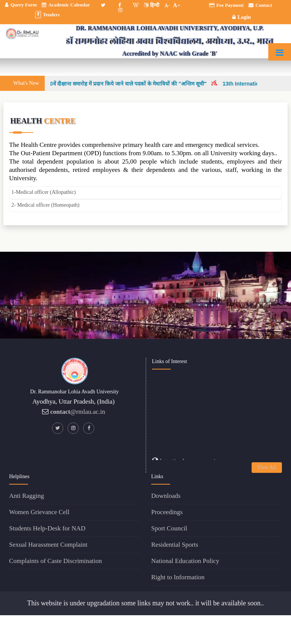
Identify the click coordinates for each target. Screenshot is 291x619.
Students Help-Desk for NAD (47, 528)
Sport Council (169, 528)
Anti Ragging (26, 495)
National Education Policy (185, 560)
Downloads (165, 495)
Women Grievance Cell (39, 512)
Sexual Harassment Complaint (48, 544)
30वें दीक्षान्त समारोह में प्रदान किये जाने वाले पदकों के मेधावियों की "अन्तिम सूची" (130, 84)
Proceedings (167, 512)
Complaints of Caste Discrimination (55, 560)
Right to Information (178, 577)
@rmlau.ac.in (77, 411)
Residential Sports (174, 544)
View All (266, 467)
